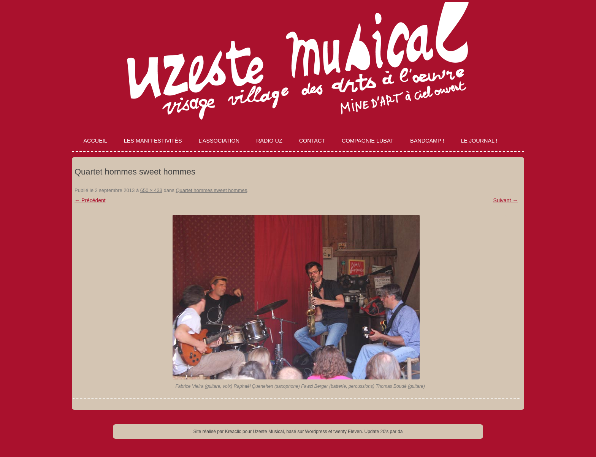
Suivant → (505, 200)
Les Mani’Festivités (153, 141)
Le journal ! (479, 141)
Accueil (95, 141)
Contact (312, 141)
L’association (218, 141)
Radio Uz (269, 141)
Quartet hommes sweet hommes (211, 190)
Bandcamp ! (427, 141)
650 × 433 (151, 190)
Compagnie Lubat (367, 141)
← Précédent (90, 200)
